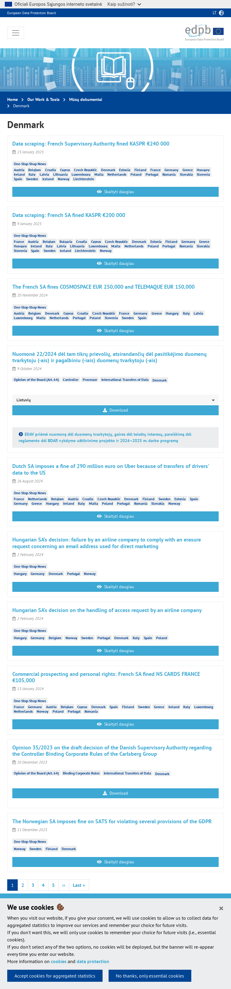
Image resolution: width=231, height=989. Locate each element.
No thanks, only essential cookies (150, 976)
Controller (71, 379)
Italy (32, 174)
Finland (140, 169)
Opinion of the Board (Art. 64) (36, 379)
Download (115, 410)
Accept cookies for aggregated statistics (54, 976)
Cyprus (65, 169)
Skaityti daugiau (115, 191)
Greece (188, 169)
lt (215, 12)
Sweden (32, 178)
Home (12, 99)
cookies (58, 961)
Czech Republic (85, 169)
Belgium (34, 169)
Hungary (203, 169)
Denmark (108, 169)
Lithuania (60, 174)
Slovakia (186, 174)
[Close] (221, 908)
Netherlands (116, 174)
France (155, 169)
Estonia (124, 169)
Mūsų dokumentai (85, 99)
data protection (93, 961)
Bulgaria (66, 241)
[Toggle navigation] (15, 33)
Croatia (50, 169)
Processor (90, 379)
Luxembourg (81, 174)
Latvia (44, 174)
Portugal (152, 174)
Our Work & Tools (43, 99)
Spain (18, 178)
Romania (169, 174)
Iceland (48, 178)
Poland (136, 174)
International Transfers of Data (125, 379)
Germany (171, 169)
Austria (19, 169)
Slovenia (203, 174)
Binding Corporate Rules (81, 773)
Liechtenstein (83, 178)
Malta (98, 174)
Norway (63, 178)
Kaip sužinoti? (124, 4)
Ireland (19, 174)
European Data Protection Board (31, 13)
